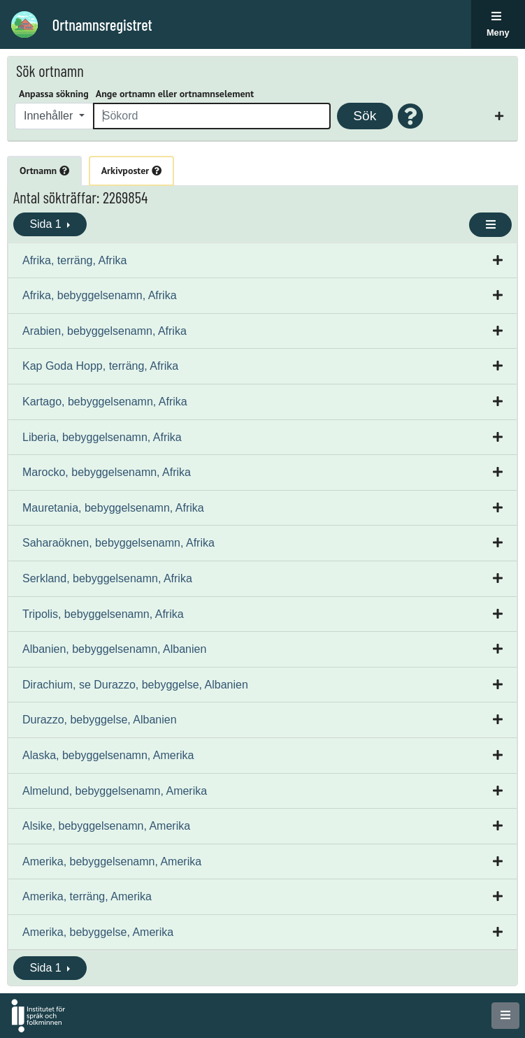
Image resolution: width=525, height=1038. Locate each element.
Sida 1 (46, 224)
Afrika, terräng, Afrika (74, 260)
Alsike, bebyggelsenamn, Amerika (106, 826)
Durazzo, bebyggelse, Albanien (99, 720)
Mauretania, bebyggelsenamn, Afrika (113, 508)
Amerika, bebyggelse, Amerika (97, 932)
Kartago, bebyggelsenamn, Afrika (104, 402)
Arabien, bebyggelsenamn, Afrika (104, 331)
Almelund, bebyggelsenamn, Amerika (114, 791)
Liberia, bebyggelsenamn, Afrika (102, 437)
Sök (364, 115)
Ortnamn (44, 170)
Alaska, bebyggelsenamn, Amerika (108, 755)
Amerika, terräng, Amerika (87, 896)
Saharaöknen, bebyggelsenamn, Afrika (118, 543)
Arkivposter (131, 170)
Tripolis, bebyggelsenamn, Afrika (103, 614)
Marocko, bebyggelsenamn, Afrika (106, 472)
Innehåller (50, 116)
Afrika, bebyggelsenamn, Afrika (99, 295)
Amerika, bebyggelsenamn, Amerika (111, 861)
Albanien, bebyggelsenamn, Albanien (114, 649)
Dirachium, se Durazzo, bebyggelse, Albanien (135, 685)
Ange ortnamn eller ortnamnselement (175, 93)
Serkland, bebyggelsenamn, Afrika (107, 578)
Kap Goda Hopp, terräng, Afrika (100, 366)
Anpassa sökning (54, 93)
